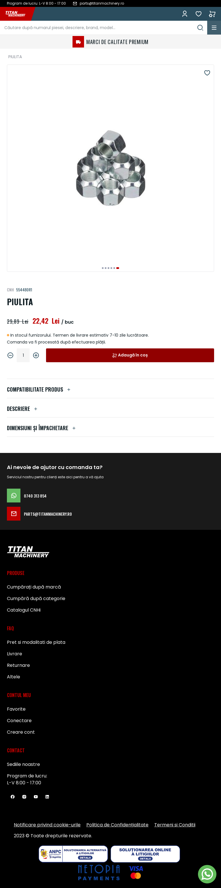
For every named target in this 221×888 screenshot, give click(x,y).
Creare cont (21, 732)
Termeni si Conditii (174, 824)
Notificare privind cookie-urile (47, 824)
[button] (103, 268)
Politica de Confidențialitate (117, 824)
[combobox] (103, 28)
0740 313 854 (27, 495)
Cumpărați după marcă (34, 587)
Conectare (19, 720)
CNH (10, 289)
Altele (13, 676)
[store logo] (18, 14)
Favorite (198, 14)
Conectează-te (184, 14)
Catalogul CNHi (24, 610)
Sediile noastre (23, 764)
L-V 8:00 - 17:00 (24, 782)
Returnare (18, 665)
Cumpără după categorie (36, 598)
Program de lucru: (27, 776)
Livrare (14, 653)
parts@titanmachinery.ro (39, 514)
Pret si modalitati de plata (36, 642)
